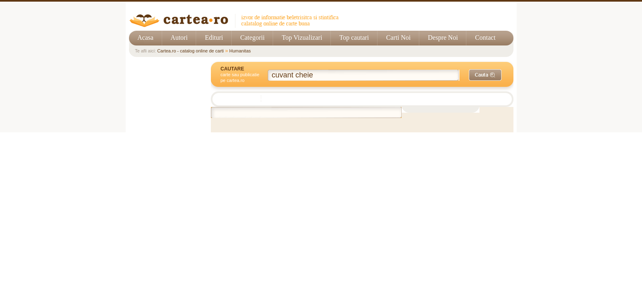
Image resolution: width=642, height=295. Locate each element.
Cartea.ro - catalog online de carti (190, 50)
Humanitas (240, 50)
